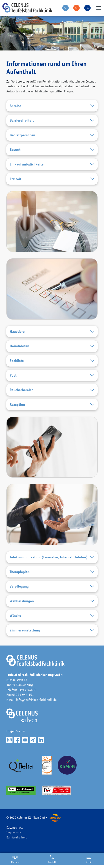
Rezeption (52, 404)
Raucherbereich (52, 390)
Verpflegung (52, 586)
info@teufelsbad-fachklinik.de (36, 699)
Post (52, 375)
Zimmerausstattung (52, 630)
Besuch (52, 149)
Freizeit (52, 178)
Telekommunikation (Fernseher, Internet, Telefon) (52, 557)
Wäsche (52, 615)
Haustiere (52, 331)
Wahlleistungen (52, 601)
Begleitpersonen (52, 135)
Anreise (52, 105)
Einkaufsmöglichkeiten (52, 164)
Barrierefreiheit (52, 120)
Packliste (52, 360)
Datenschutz (14, 827)
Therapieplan (52, 571)
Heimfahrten (52, 346)
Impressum (13, 832)
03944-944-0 (27, 690)
